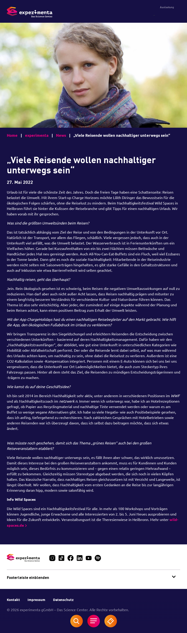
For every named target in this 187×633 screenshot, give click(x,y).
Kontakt (14, 599)
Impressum (37, 599)
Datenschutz (64, 599)
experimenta (36, 135)
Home (12, 135)
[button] (93, 577)
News (61, 135)
